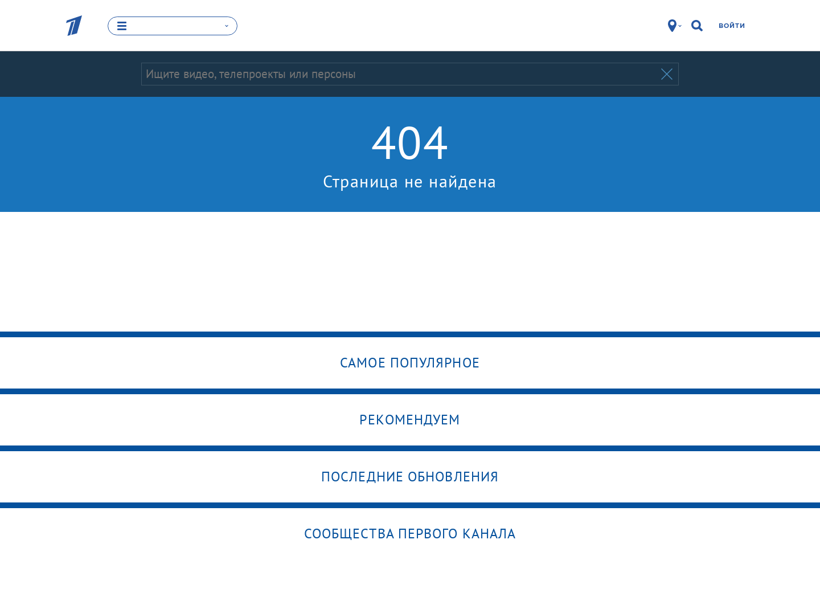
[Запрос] (400, 74)
